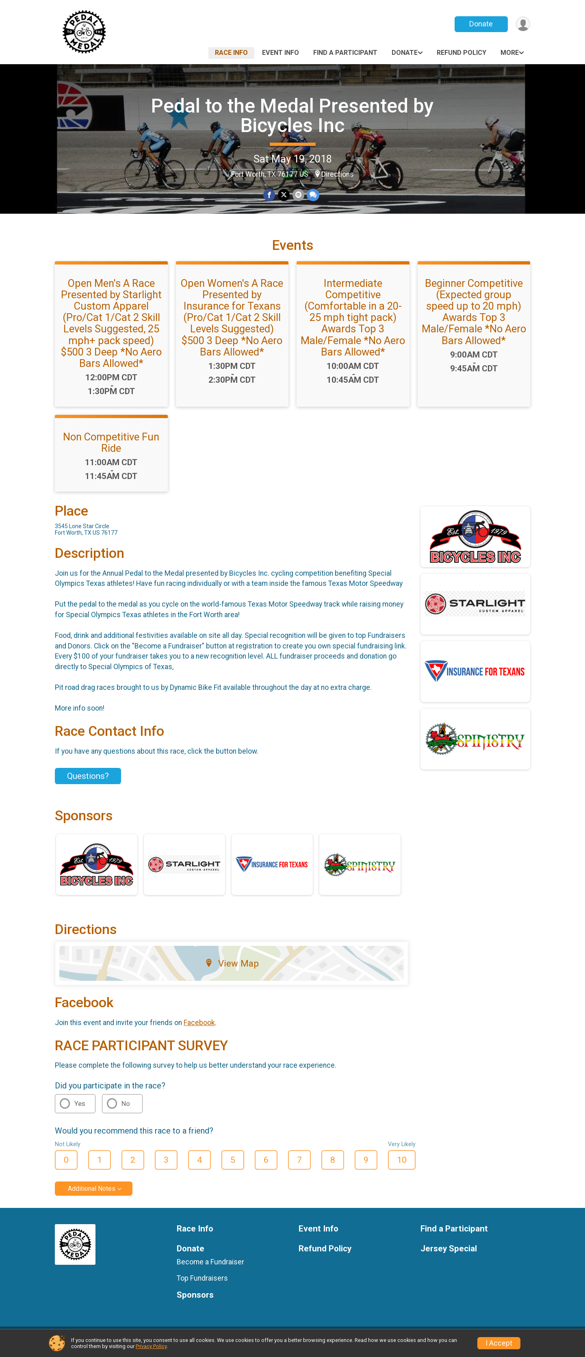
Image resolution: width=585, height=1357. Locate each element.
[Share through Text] (312, 195)
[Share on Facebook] (269, 195)
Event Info (280, 52)
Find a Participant (345, 52)
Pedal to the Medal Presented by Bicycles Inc (292, 115)
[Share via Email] (298, 195)
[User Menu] (522, 24)
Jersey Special (448, 1253)
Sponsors (195, 1300)
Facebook (199, 1027)
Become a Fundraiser (210, 1267)
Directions (337, 174)
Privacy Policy (151, 1346)
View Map (232, 968)
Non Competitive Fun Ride (111, 447)
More (509, 52)
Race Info (231, 52)
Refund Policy (461, 52)
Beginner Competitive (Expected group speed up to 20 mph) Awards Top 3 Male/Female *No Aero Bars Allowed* (474, 316)
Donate (480, 24)
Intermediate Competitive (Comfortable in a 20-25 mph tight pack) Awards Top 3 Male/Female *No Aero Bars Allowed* (353, 322)
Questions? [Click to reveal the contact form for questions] (88, 781)
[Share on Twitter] (284, 195)
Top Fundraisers (202, 1283)
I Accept (498, 1343)
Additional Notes (91, 1193)
